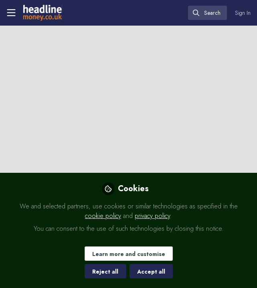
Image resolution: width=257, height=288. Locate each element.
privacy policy (152, 215)
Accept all (151, 272)
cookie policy (103, 215)
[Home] (41, 13)
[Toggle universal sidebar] (11, 13)
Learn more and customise (128, 254)
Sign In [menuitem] (243, 13)
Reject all (105, 272)
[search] (207, 13)
